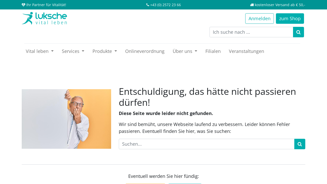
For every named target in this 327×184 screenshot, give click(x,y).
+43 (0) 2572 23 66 (165, 4)
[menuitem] (145, 51)
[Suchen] (298, 32)
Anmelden (260, 18)
